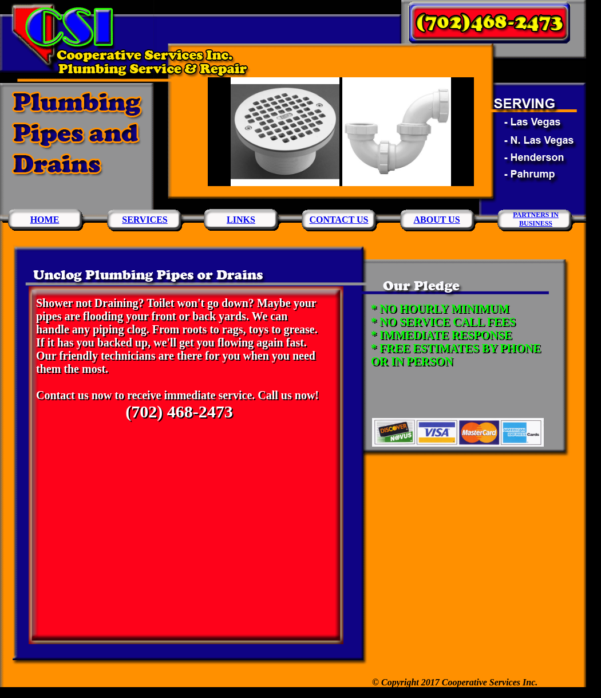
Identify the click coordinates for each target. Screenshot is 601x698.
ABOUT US (436, 219)
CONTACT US (339, 219)
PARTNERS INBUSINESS (536, 219)
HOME (45, 219)
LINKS (241, 219)
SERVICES (144, 219)
